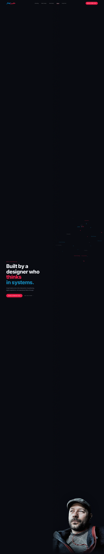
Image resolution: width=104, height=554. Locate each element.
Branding (37, 3)
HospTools (64, 3)
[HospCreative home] (10, 3)
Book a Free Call (91, 3)
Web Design (43, 3)
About (58, 3)
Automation (51, 3)
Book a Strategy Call (14, 295)
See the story (28, 295)
